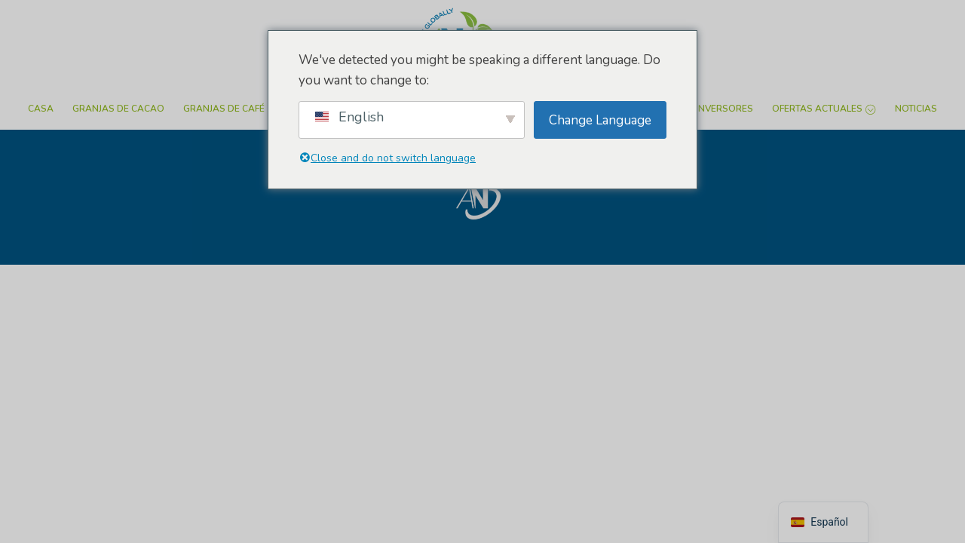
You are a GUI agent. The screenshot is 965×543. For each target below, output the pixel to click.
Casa (41, 109)
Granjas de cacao (118, 109)
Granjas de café (224, 109)
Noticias (916, 109)
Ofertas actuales (824, 109)
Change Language (600, 120)
